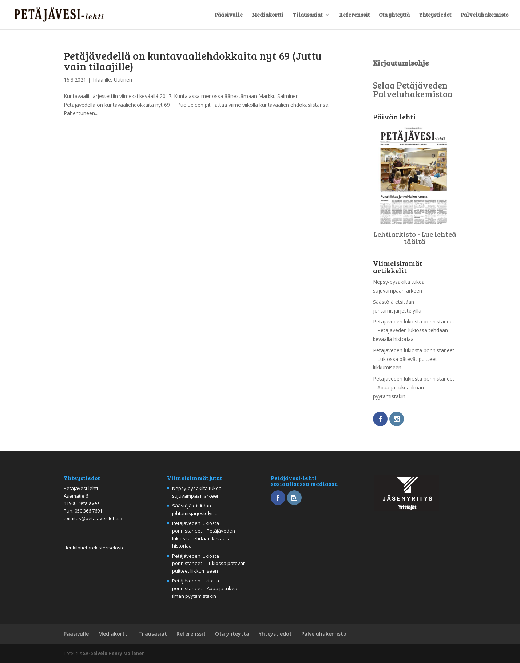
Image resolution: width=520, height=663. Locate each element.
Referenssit (354, 15)
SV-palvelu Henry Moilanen (114, 653)
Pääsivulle (228, 15)
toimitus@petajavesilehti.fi (93, 518)
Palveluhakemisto (484, 15)
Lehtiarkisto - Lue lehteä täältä (414, 237)
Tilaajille (101, 79)
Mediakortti (267, 15)
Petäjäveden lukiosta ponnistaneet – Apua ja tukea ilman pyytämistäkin (413, 387)
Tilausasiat (307, 15)
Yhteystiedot (435, 15)
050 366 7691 (88, 510)
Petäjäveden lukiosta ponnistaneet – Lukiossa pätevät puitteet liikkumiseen (413, 359)
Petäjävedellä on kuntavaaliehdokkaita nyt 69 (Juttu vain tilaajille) (193, 60)
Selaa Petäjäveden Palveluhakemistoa (413, 89)
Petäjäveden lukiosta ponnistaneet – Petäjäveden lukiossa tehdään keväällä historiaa (413, 330)
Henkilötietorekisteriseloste (94, 547)
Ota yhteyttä (394, 15)
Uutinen (123, 79)
